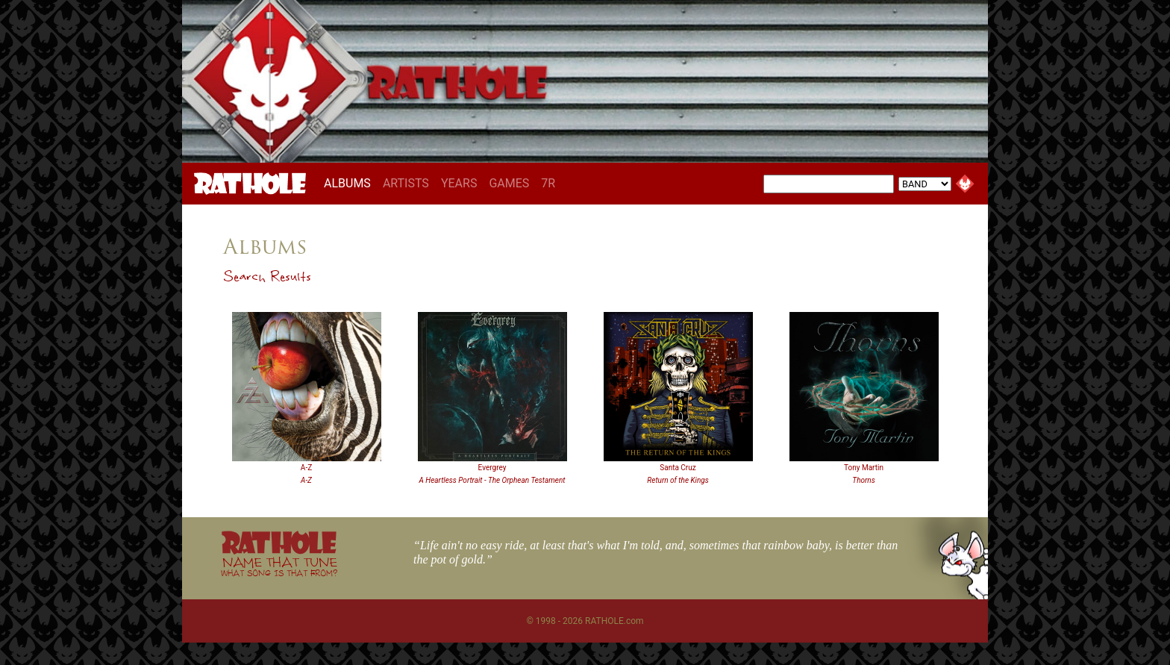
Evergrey (492, 467)
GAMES (509, 183)
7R (548, 183)
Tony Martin (863, 467)
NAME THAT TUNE (279, 566)
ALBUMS (350, 182)
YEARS (459, 183)
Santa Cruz (677, 467)
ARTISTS (406, 183)
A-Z (306, 467)
